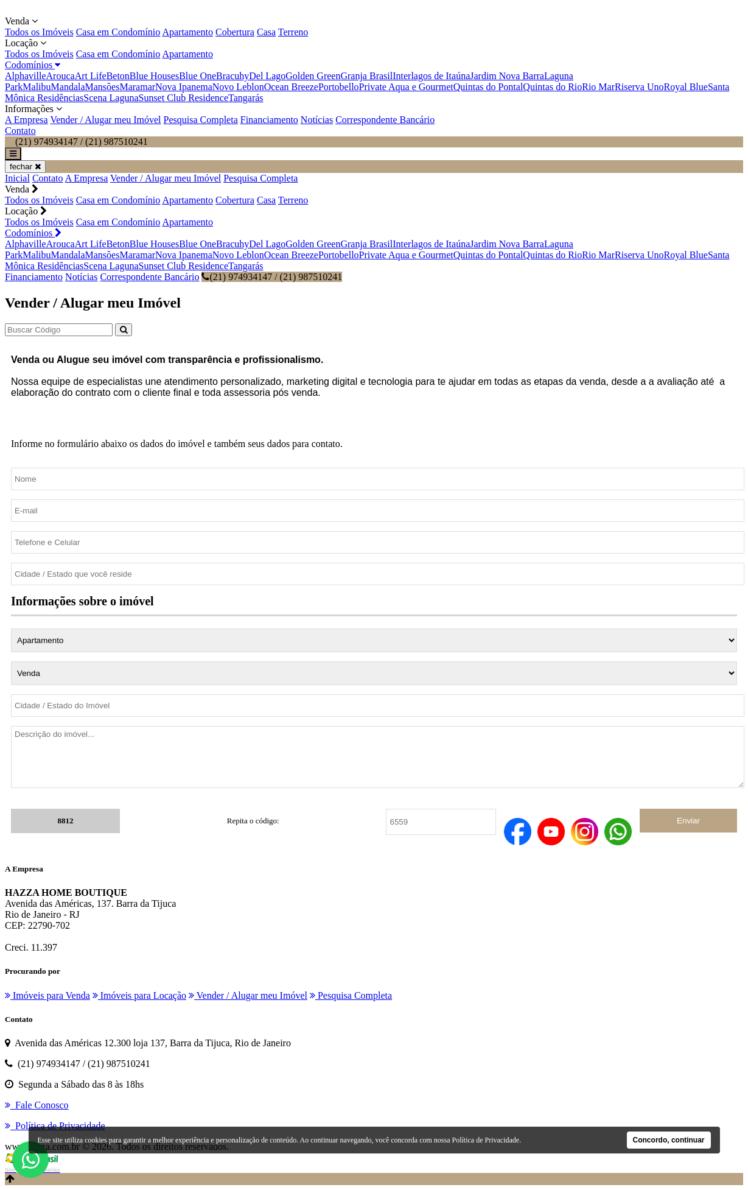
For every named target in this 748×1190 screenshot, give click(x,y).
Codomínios (32, 65)
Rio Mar (598, 87)
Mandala (68, 87)
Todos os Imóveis (39, 32)
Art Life (91, 76)
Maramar (137, 87)
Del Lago (267, 76)
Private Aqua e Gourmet (406, 87)
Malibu (37, 87)
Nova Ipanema (183, 87)
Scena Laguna (110, 98)
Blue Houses (154, 76)
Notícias (317, 119)
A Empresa (26, 119)
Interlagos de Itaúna (431, 76)
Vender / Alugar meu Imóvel (105, 119)
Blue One (197, 76)
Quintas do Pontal (488, 87)
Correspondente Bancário (385, 119)
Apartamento (187, 32)
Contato (20, 130)
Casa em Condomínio (118, 32)
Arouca (60, 76)
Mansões (102, 87)
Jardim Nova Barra (507, 76)
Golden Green (312, 76)
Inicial (17, 178)
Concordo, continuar (669, 1140)
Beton (118, 76)
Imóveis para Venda (47, 995)
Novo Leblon (238, 87)
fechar (25, 166)
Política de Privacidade (486, 1140)
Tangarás (246, 98)
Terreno (293, 32)
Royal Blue (685, 87)
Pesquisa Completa (201, 119)
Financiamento (269, 119)
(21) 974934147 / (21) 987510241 (271, 277)
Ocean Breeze (291, 87)
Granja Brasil (366, 76)
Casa (266, 32)
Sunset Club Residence (183, 98)
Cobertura (234, 32)
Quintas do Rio (552, 87)
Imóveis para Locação (139, 995)
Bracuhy (232, 76)
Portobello (338, 87)
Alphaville (25, 76)
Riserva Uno (639, 87)
